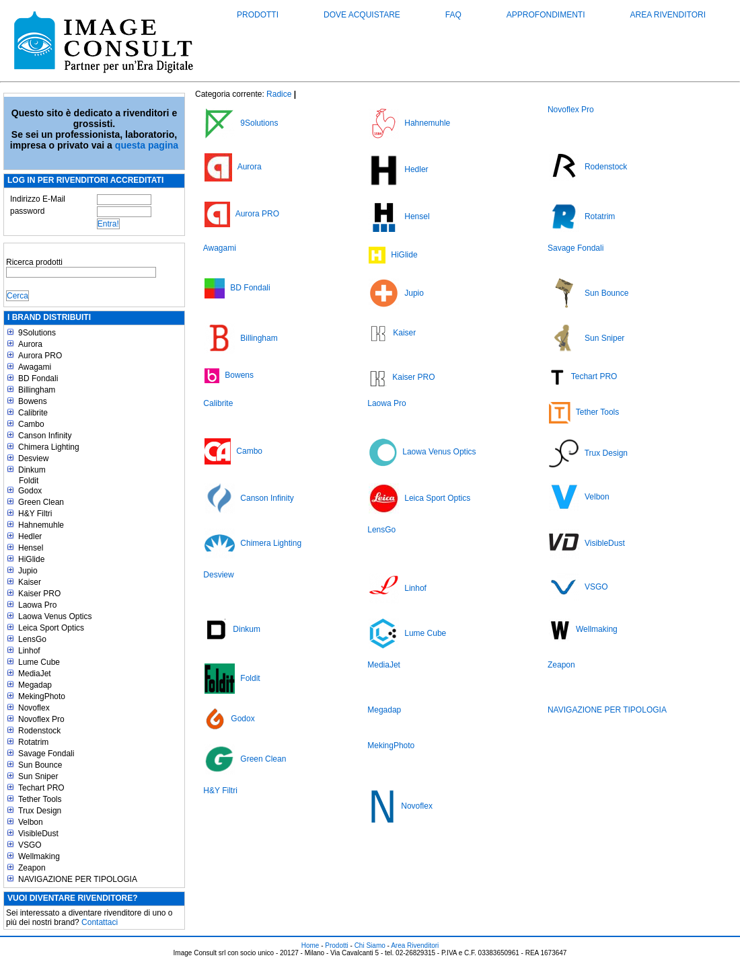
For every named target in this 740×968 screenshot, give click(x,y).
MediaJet (34, 673)
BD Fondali (38, 378)
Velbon (30, 822)
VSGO (30, 845)
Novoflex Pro (41, 719)
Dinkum (32, 470)
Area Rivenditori (668, 14)
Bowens (32, 401)
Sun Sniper (38, 776)
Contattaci (99, 922)
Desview (33, 458)
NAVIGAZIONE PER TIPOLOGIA (77, 879)
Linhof (29, 650)
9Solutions (37, 332)
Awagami (34, 367)
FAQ (453, 14)
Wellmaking (39, 856)
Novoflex (34, 708)
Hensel (30, 548)
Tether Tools (39, 799)
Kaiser (29, 582)
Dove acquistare (362, 14)
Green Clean (41, 502)
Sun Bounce (40, 765)
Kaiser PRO (39, 593)
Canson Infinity (44, 435)
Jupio (28, 570)
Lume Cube (39, 662)
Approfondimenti (546, 14)
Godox (30, 490)
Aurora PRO (40, 355)
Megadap (35, 685)
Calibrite (33, 412)
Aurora (30, 344)
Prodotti (258, 14)
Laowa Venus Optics (54, 616)
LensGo (32, 639)
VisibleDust (38, 833)
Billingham (36, 390)
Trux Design (39, 810)
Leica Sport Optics (51, 628)
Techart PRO (41, 788)
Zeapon (32, 868)
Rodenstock (39, 730)
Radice (278, 94)
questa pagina (146, 145)
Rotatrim (33, 742)
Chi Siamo (370, 945)
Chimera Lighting (48, 447)
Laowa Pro (37, 605)
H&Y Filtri (35, 513)
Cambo (31, 424)
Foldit (28, 480)
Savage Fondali (46, 753)
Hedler (30, 536)
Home (310, 945)
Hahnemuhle (41, 525)
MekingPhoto (41, 696)
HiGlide (31, 559)
